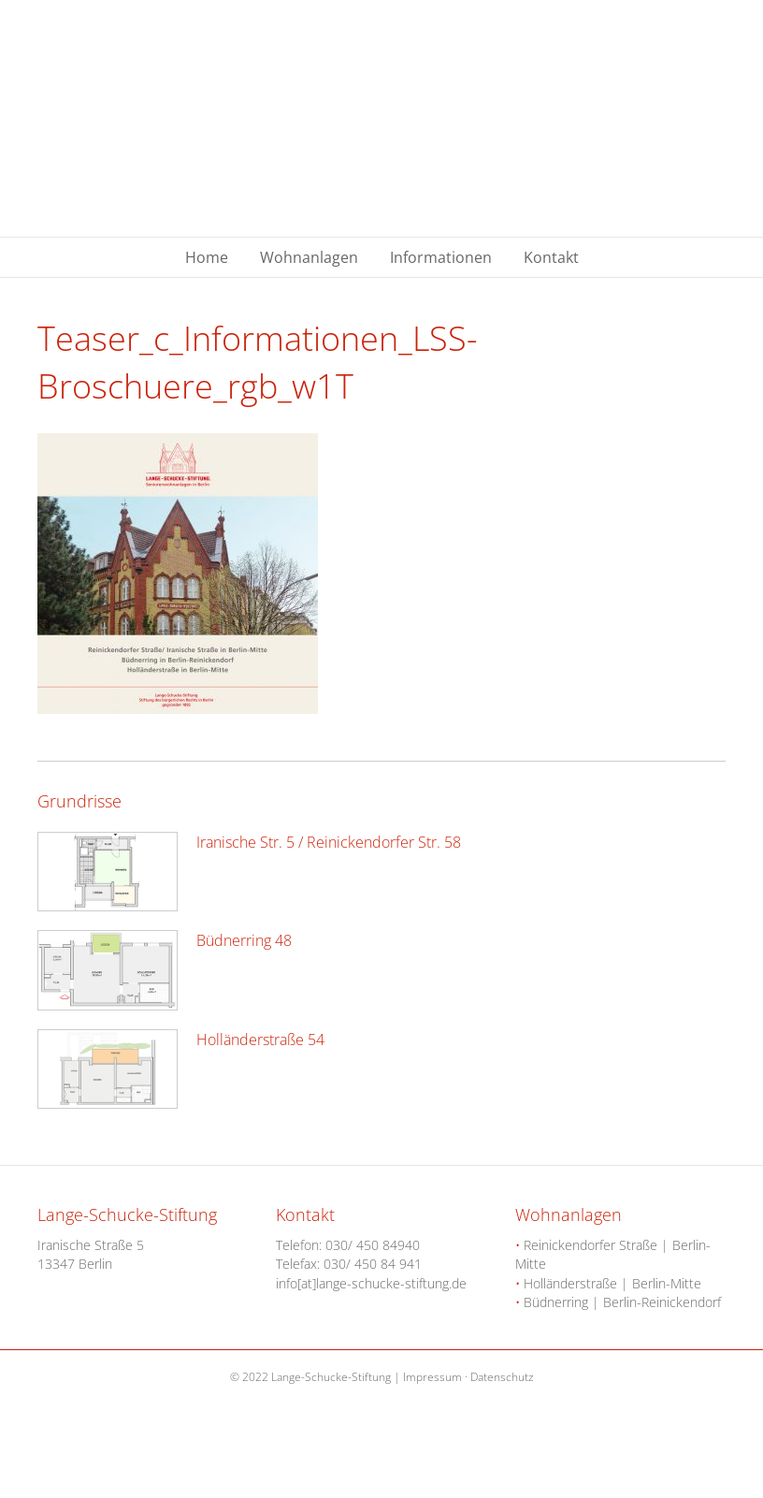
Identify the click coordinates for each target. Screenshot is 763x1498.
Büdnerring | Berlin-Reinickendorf (618, 1302)
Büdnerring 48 (244, 940)
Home (206, 257)
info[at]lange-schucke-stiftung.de (371, 1283)
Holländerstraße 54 (260, 1039)
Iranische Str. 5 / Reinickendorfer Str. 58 (328, 842)
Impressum (432, 1377)
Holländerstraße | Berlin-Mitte (608, 1283)
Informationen (441, 257)
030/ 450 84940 (372, 1245)
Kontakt (551, 257)
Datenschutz (502, 1377)
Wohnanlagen (309, 257)
